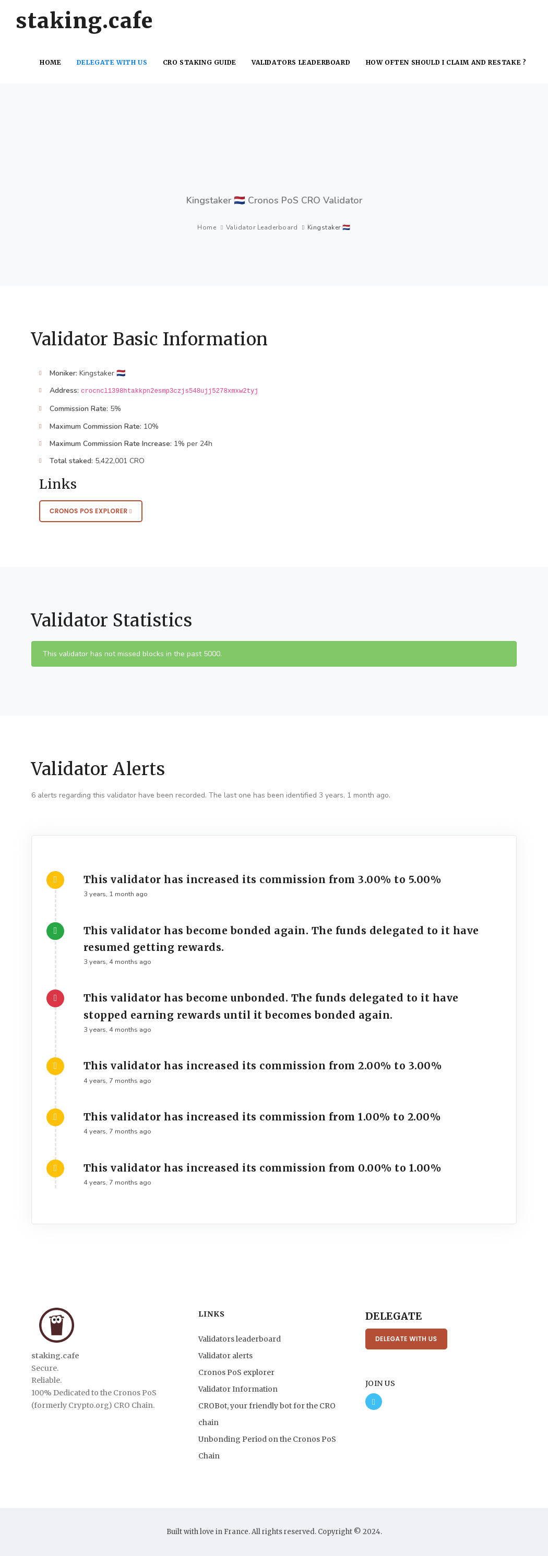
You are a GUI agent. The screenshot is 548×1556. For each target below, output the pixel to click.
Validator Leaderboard (262, 227)
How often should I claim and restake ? (446, 62)
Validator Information (238, 1389)
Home (53, 62)
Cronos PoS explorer (236, 1372)
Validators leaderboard (303, 62)
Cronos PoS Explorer (91, 510)
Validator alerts (225, 1355)
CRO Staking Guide (202, 62)
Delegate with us (115, 62)
